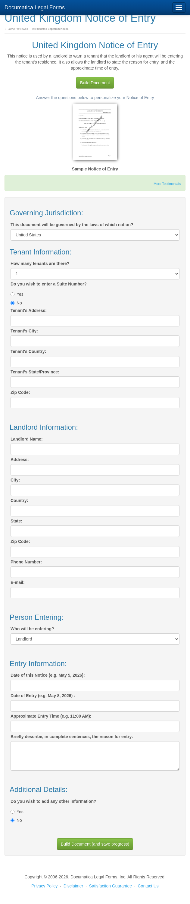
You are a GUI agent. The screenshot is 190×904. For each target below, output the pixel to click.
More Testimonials (167, 183)
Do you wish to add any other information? (53, 801)
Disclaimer (73, 886)
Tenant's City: (24, 331)
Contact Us (148, 886)
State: (16, 521)
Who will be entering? (32, 628)
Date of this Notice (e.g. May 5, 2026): (48, 675)
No (16, 303)
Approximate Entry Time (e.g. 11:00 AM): (51, 716)
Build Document (95, 82)
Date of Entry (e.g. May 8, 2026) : (43, 695)
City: (15, 480)
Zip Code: (20, 392)
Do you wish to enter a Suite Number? (49, 284)
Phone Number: (26, 562)
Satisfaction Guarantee (110, 886)
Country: (19, 500)
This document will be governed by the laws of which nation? (72, 224)
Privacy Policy (44, 886)
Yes (17, 294)
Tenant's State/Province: (35, 371)
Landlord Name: (27, 439)
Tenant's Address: (29, 310)
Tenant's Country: (28, 351)
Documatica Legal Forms (35, 8)
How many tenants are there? (40, 263)
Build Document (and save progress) (95, 844)
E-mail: (18, 582)
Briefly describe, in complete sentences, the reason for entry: (72, 736)
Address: (20, 459)
